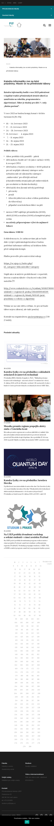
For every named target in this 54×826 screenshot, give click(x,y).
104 (16, 623)
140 (21, 647)
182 (33, 676)
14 (40, 566)
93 (14, 616)
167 (33, 665)
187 (33, 679)
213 (38, 697)
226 (27, 708)
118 (38, 630)
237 (33, 715)
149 (16, 654)
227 (33, 708)
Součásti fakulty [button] (27, 15)
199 (15, 690)
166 (27, 665)
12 (31, 566)
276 (27, 743)
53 (24, 591)
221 (27, 704)
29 (25, 576)
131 (27, 640)
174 (16, 672)
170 (22, 669)
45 (14, 587)
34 (20, 580)
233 (38, 711)
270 (21, 739)
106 (27, 623)
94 (19, 616)
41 (24, 584)
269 (15, 739)
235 (21, 715)
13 (36, 566)
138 (38, 644)
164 (16, 665)
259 (15, 732)
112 (33, 626)
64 (19, 598)
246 (27, 722)
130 (22, 640)
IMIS (14, 3)
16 (20, 569)
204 (15, 693)
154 (16, 658)
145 (21, 651)
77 (24, 605)
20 (39, 569)
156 (27, 658)
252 (33, 725)
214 (16, 700)
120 (22, 633)
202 (33, 690)
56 (39, 591)
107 (33, 623)
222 (33, 704)
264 (15, 736)
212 (33, 697)
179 (16, 676)
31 (34, 576)
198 (38, 686)
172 (33, 669)
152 (33, 654)
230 (21, 711)
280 (30, 747)
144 (16, 651)
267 (33, 736)
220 (21, 704)
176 (27, 672)
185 (22, 679)
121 (27, 633)
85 (34, 608)
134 (16, 644)
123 (38, 633)
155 (22, 658)
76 (20, 605)
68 (40, 598)
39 (14, 584)
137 (33, 644)
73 (34, 601)
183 (38, 676)
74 (39, 601)
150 (22, 654)
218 (38, 700)
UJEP (20, 3)
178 (38, 672)
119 (16, 633)
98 (40, 616)
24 (29, 573)
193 (38, 683)
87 (15, 612)
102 (32, 619)
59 (24, 594)
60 (30, 594)
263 (38, 732)
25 (34, 573)
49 (35, 587)
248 (39, 722)
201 (27, 690)
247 (33, 722)
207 (33, 693)
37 (34, 580)
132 (33, 640)
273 (38, 739)
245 (21, 722)
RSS (18, 815)
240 (21, 718)
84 (29, 608)
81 (14, 608)
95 (24, 616)
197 (33, 686)
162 (33, 662)
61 (34, 594)
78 (29, 605)
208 (39, 693)
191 (27, 683)
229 (16, 711)
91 (34, 612)
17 (24, 569)
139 (16, 647)
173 (38, 669)
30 (30, 576)
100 (21, 619)
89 (24, 612)
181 (27, 676)
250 (21, 725)
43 (34, 584)
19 (34, 569)
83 (24, 608)
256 (27, 729)
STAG (9, 3)
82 (19, 608)
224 (15, 708)
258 (38, 729)
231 (27, 711)
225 (21, 708)
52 (19, 591)
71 (24, 601)
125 (22, 637)
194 (16, 686)
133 (38, 640)
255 (21, 729)
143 (38, 647)
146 (27, 651)
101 (27, 619)
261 (27, 732)
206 (27, 693)
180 (22, 676)
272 (33, 739)
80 (39, 605)
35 (24, 580)
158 (38, 658)
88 (19, 612)
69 (15, 601)
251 (27, 725)
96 (30, 616)
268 (39, 736)
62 (39, 594)
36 (29, 580)
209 (16, 697)
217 (33, 700)
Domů (8, 64)
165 (21, 665)
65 (24, 598)
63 (14, 598)
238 (38, 715)
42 (29, 584)
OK (27, 822)
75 (15, 605)
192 (33, 683)
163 (38, 662)
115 (22, 630)
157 (33, 658)
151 (27, 654)
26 (39, 573)
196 (27, 686)
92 (39, 612)
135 (22, 644)
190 (21, 683)
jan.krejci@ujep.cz (36, 316)
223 (38, 704)
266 (27, 736)
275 (21, 743)
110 (22, 626)
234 (15, 715)
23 (24, 573)
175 (22, 672)
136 (27, 644)
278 (38, 743)
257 (33, 729)
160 (21, 662)
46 (19, 587)
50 (40, 587)
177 (33, 672)
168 (38, 665)
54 (29, 591)
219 (16, 704)
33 (15, 580)
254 (15, 729)
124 (16, 637)
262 (33, 732)
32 (39, 576)
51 (14, 591)
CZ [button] (4, 3)
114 (17, 630)
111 (27, 626)
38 (39, 580)
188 (38, 679)
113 (38, 626)
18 (29, 569)
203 (38, 690)
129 (16, 640)
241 (27, 718)
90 (30, 612)
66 (30, 598)
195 (21, 686)
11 (26, 566)
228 (38, 708)
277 (33, 743)
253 (38, 725)
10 (22, 566)
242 (33, 718)
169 (16, 669)
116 (27, 630)
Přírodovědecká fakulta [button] (27, 9)
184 (16, 679)
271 (27, 739)
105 (21, 623)
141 (27, 647)
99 (16, 619)
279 (24, 747)
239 (15, 718)
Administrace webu (9, 815)
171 (27, 669)
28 (20, 576)
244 (15, 722)
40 (20, 584)
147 (33, 651)
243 (38, 718)
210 (22, 697)
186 (27, 679)
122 (32, 633)
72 (29, 601)
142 (33, 647)
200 (21, 690)
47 (24, 587)
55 (34, 591)
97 (35, 616)
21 (14, 573)
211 (27, 697)
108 (38, 623)
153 (38, 654)
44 (39, 584)
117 (33, 630)
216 (27, 700)
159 (16, 662)
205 (21, 693)
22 (19, 573)
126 (27, 637)
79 (34, 605)
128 (38, 637)
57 (15, 594)
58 (19, 594)
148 (38, 651)
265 (21, 736)
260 (21, 732)
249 (15, 725)
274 (15, 743)
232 (33, 711)
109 (16, 626)
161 (27, 662)
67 (35, 598)
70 (20, 601)
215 (22, 700)
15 (15, 569)
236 (27, 715)
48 (29, 587)
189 (16, 683)
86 (39, 608)
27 (15, 576)
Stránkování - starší (47, 563)
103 (38, 619)
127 (33, 637)
